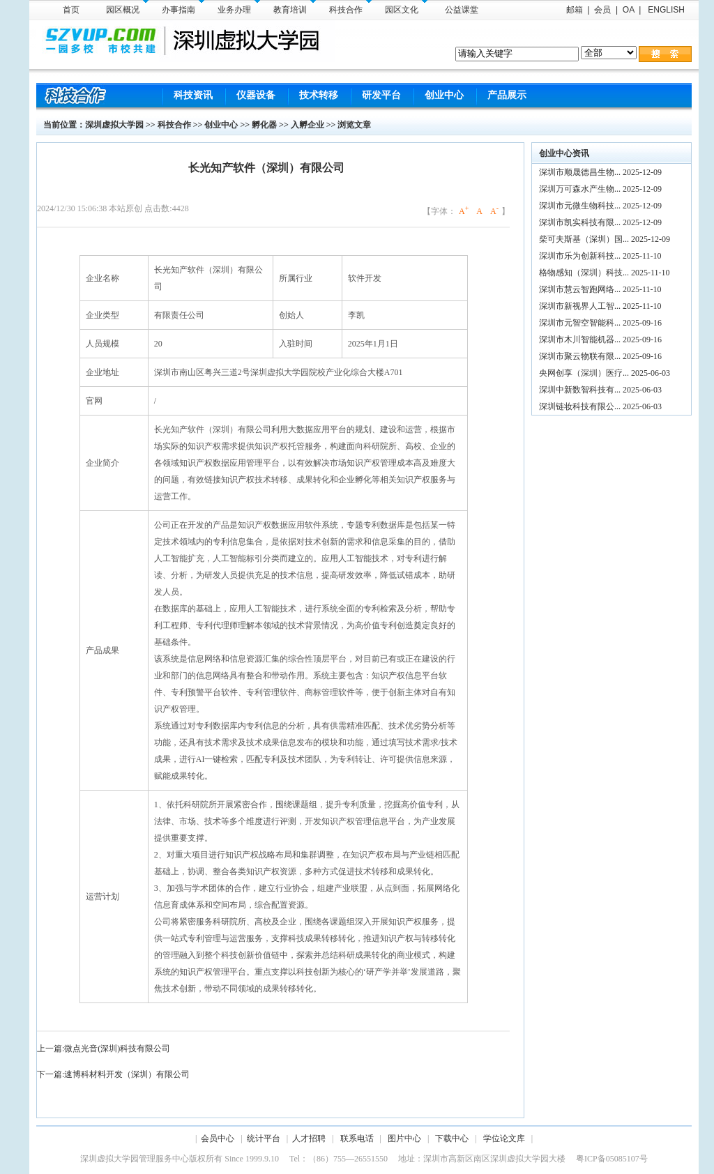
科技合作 (350, 7)
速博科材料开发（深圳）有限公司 (127, 1074)
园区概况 (127, 7)
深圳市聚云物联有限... (580, 356)
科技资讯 (193, 95)
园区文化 (406, 7)
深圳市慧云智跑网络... (580, 289)
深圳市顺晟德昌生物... (580, 172)
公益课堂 (461, 10)
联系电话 (357, 1138)
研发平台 (381, 95)
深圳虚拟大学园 (114, 125)
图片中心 (404, 1138)
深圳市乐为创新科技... (580, 256)
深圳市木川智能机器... (580, 339)
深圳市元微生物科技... (580, 206)
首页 (71, 10)
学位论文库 (504, 1138)
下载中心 (452, 1138)
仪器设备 (255, 95)
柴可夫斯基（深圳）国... (584, 239)
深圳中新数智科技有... (580, 390)
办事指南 (183, 7)
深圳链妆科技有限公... (580, 406)
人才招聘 (309, 1138)
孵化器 (264, 125)
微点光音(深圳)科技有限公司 (117, 1048)
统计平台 (263, 1138)
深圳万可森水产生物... (580, 189)
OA (629, 10)
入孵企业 (307, 125)
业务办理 (239, 7)
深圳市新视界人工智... (580, 306)
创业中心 (444, 95)
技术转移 (318, 95)
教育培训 (294, 7)
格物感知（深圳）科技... (584, 272)
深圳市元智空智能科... (580, 323)
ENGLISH (665, 10)
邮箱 (574, 10)
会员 (602, 10)
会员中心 (217, 1138)
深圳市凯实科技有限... (580, 222)
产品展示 (506, 95)
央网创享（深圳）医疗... (584, 373)
